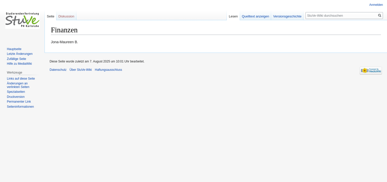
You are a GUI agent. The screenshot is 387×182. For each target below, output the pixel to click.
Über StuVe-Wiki (81, 70)
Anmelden (376, 5)
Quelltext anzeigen (255, 16)
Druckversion (16, 97)
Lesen (233, 16)
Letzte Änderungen (19, 54)
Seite (50, 16)
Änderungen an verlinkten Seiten (18, 85)
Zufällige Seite (16, 59)
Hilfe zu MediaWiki (19, 63)
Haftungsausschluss (108, 70)
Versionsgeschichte (287, 16)
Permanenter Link (19, 101)
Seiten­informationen (20, 106)
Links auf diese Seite (21, 78)
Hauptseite (14, 49)
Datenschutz (58, 70)
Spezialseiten (16, 92)
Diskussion (66, 16)
